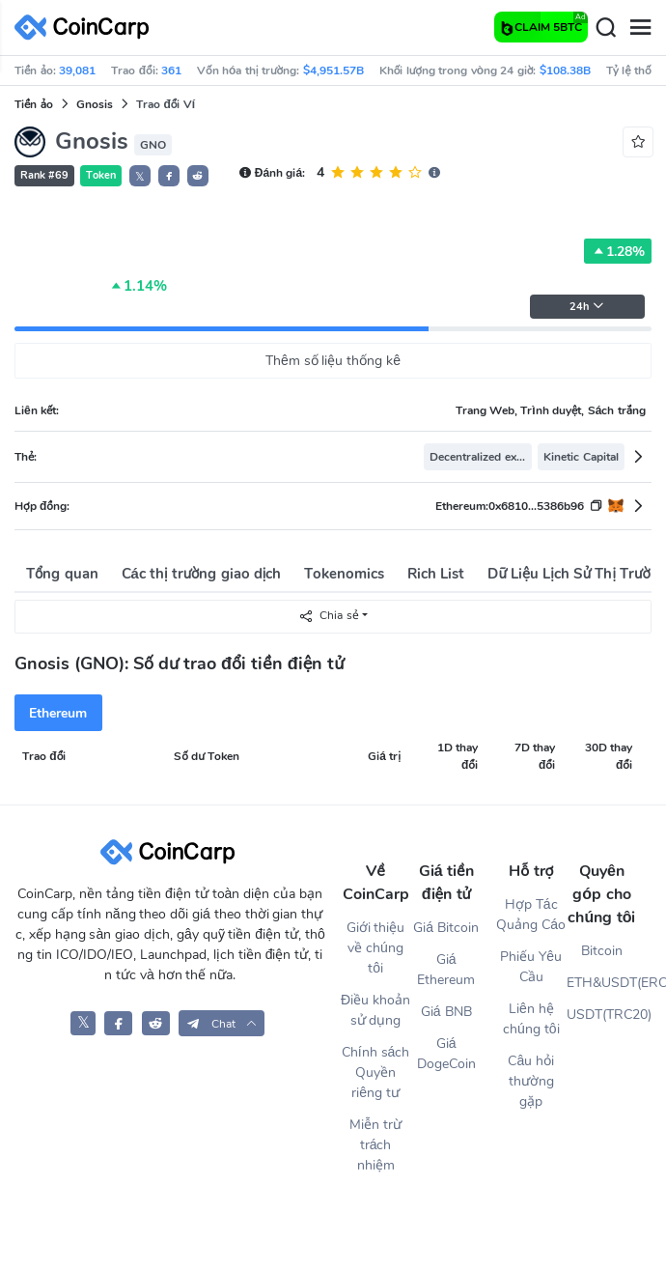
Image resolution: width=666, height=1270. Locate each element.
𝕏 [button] (140, 176)
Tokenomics (344, 573)
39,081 (77, 70)
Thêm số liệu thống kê (333, 361)
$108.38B (565, 70)
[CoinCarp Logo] (86, 27)
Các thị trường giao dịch (202, 573)
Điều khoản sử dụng (375, 1010)
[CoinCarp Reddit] (156, 1023)
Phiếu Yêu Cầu (531, 966)
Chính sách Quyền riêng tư (376, 1072)
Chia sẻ (328, 615)
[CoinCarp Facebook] (118, 1023)
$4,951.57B (333, 70)
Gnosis (94, 104)
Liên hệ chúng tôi (531, 1019)
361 (171, 70)
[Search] (605, 28)
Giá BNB (446, 1011)
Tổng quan (62, 573)
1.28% (618, 251)
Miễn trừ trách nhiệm (375, 1144)
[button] (169, 175)
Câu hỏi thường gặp (531, 1081)
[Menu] (640, 28)
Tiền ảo (33, 104)
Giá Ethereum (446, 969)
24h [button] (586, 306)
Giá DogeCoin (446, 1053)
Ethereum (58, 713)
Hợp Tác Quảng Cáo (531, 914)
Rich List (435, 573)
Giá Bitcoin (446, 927)
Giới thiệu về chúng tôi (376, 947)
